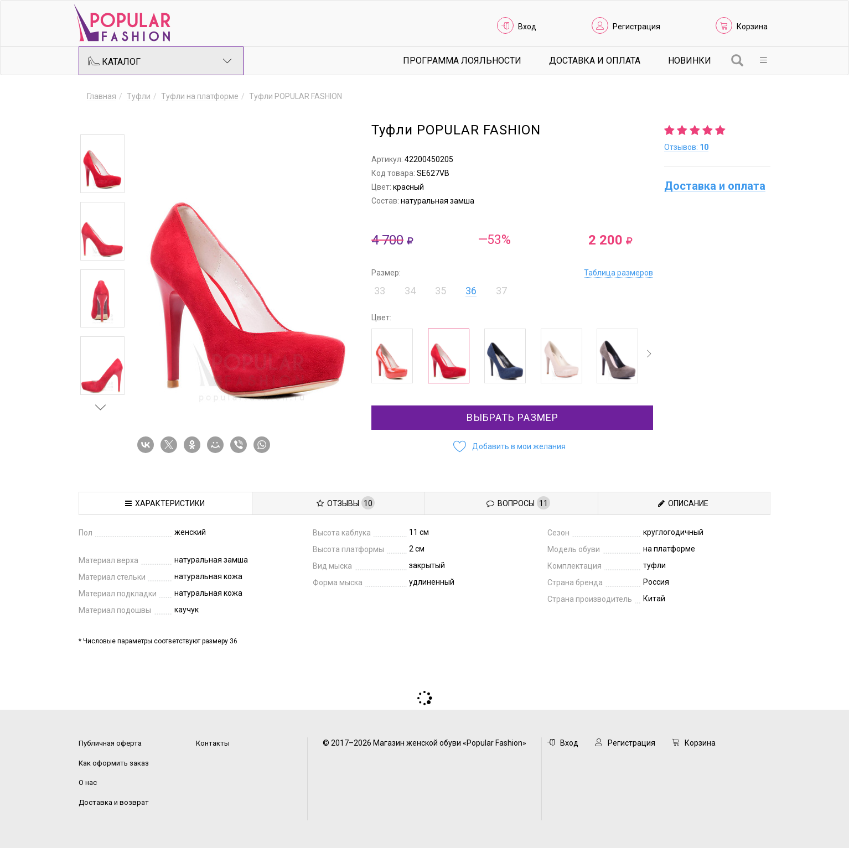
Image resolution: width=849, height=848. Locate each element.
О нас (88, 782)
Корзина (752, 26)
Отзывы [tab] (346, 502)
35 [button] (440, 290)
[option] (102, 164)
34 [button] (410, 290)
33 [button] (379, 290)
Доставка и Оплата (594, 60)
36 (471, 290)
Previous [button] (101, 118)
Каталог (160, 61)
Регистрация (636, 26)
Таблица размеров (618, 272)
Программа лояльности (462, 60)
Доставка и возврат (114, 802)
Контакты (213, 743)
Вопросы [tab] (518, 502)
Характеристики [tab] (165, 503)
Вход (527, 26)
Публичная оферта (110, 743)
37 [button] (501, 290)
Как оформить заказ (114, 763)
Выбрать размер (512, 417)
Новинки (689, 60)
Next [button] (101, 407)
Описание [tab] (683, 503)
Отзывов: (686, 147)
